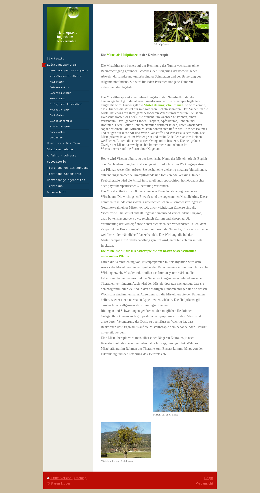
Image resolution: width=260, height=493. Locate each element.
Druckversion (60, 478)
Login (208, 478)
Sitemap (80, 478)
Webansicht (204, 483)
